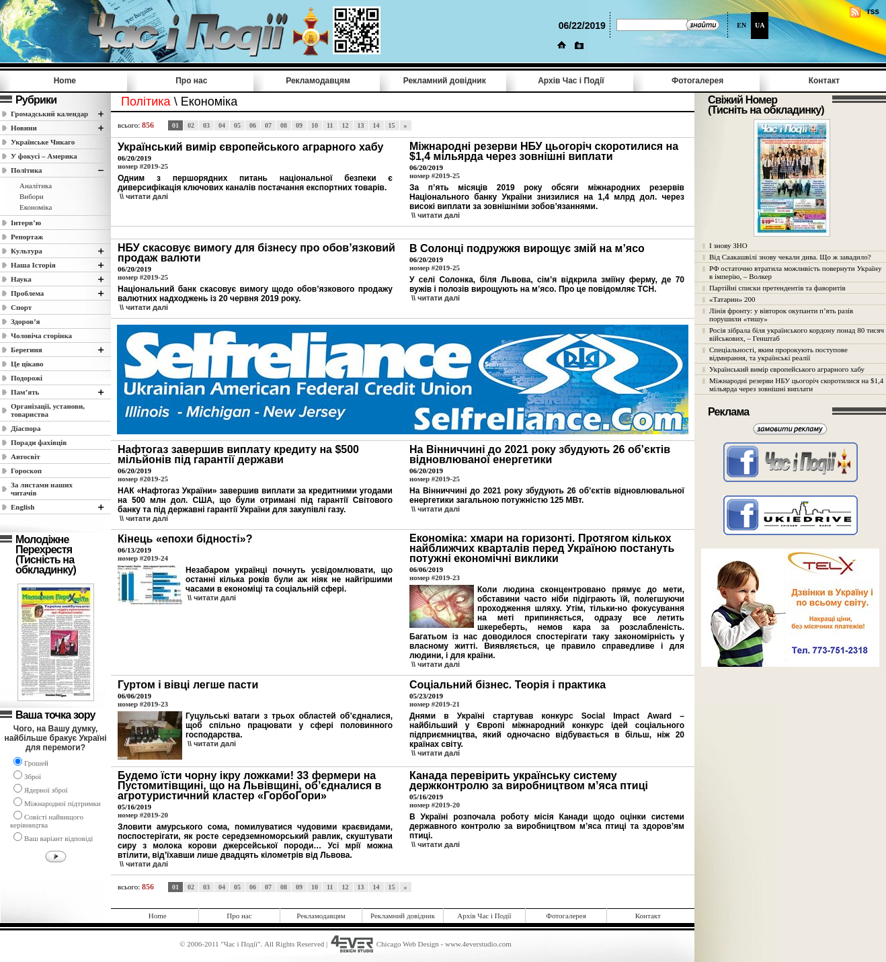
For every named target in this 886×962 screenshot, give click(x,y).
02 (191, 125)
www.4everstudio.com (478, 944)
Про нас (191, 80)
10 (314, 125)
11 (330, 125)
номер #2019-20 (143, 815)
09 (299, 125)
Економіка (35, 207)
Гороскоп (26, 471)
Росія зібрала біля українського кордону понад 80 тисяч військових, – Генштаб (796, 334)
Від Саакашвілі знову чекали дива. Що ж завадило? (790, 257)
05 (237, 125)
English (22, 507)
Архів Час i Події (571, 80)
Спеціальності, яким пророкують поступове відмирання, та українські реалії (778, 354)
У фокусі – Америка (44, 156)
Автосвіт (25, 456)
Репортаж (27, 237)
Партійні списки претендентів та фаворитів (777, 288)
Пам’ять (25, 392)
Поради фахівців (39, 442)
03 (206, 125)
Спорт (21, 307)
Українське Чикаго (43, 142)
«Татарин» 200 (732, 299)
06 (252, 125)
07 (268, 125)
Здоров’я (25, 321)
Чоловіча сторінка (41, 335)
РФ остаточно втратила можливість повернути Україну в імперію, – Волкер (795, 272)
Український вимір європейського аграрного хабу (786, 369)
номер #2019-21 (434, 704)
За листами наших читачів (42, 489)
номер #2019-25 (143, 166)
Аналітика (35, 186)
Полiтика (26, 170)
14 (376, 125)
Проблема (27, 293)
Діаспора (25, 428)
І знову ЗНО (728, 245)
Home (65, 80)
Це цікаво (27, 364)
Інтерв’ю (26, 222)
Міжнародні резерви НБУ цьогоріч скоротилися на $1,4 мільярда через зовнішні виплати (796, 384)
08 (283, 125)
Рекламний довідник (444, 80)
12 (345, 125)
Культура (26, 251)
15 (392, 125)
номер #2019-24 (143, 558)
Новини (24, 128)
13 (361, 125)
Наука (21, 279)
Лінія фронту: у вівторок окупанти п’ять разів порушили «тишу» (781, 315)
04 (221, 125)
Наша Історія (33, 265)
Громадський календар (49, 114)
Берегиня (26, 350)
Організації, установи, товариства (48, 410)
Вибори (31, 196)
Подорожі (26, 378)
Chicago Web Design (407, 944)
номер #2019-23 (434, 577)
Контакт (824, 80)
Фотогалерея (697, 80)
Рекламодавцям (318, 80)
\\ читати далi (144, 196)
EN (741, 25)
